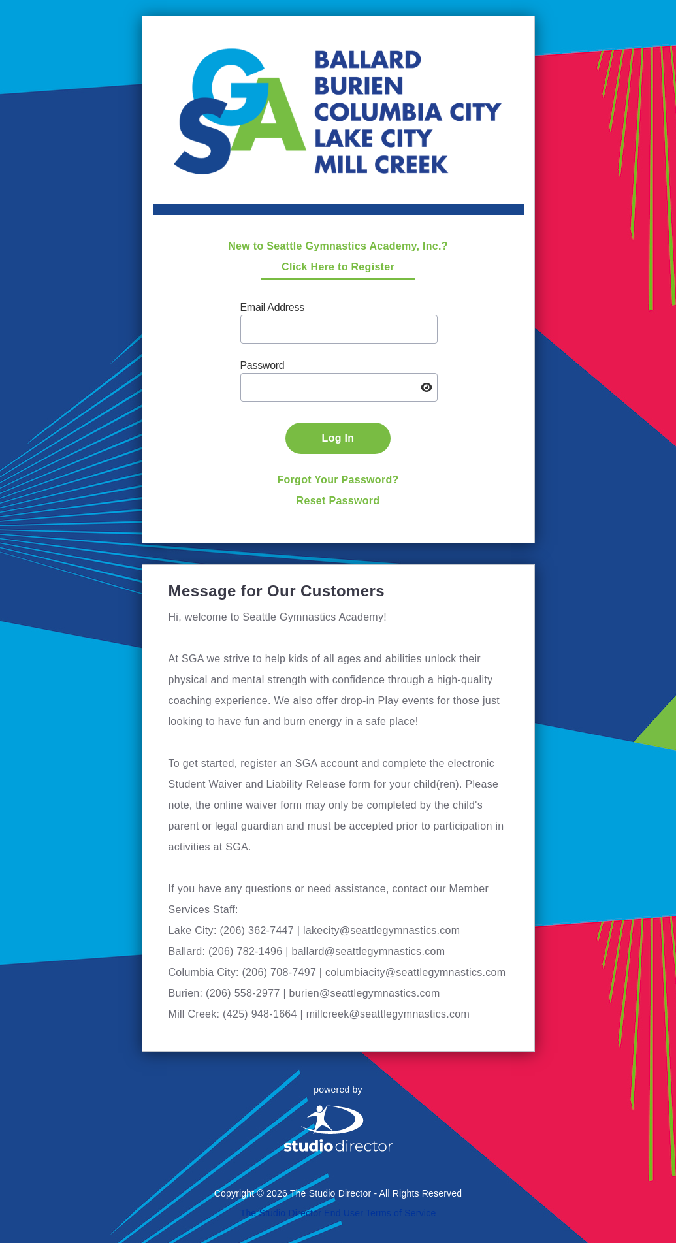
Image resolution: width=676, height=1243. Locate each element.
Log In (338, 438)
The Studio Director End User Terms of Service (338, 1213)
